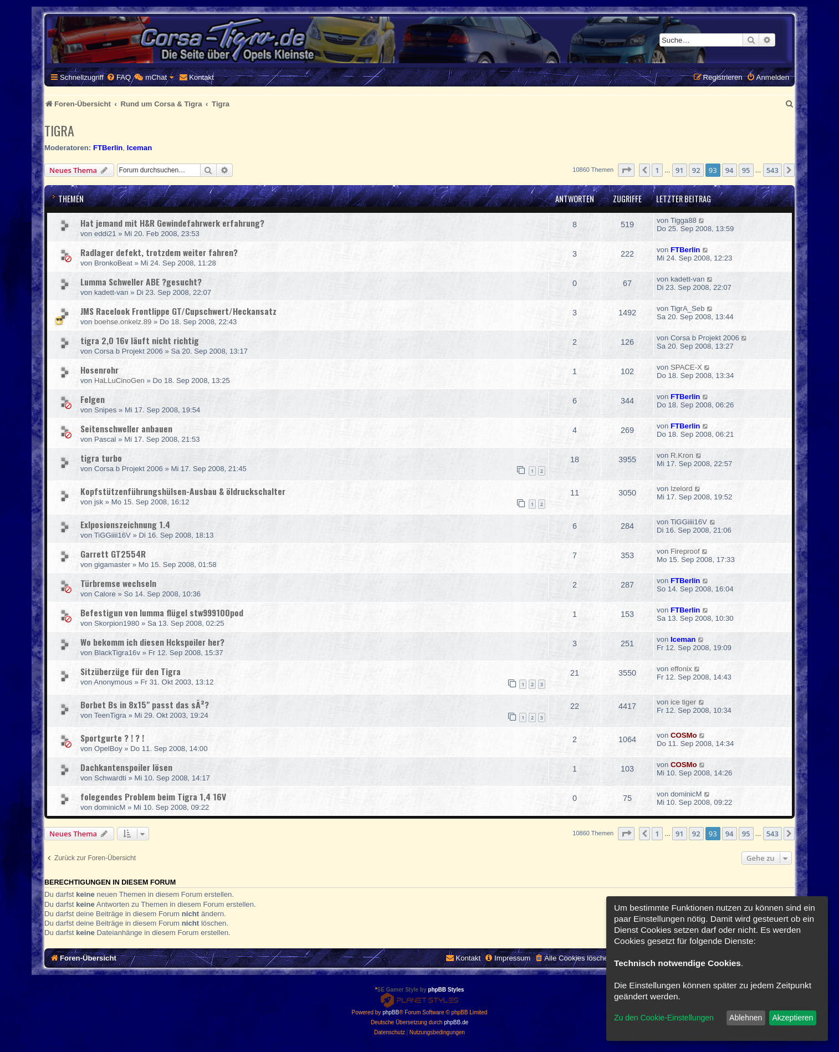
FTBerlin (107, 148)
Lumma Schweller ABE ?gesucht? (141, 281)
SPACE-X (686, 367)
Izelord (682, 488)
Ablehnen (745, 1017)
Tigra (59, 130)
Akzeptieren (792, 1017)
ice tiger (683, 702)
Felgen (92, 399)
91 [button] (680, 170)
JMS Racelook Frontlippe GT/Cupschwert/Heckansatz (178, 311)
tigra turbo (101, 457)
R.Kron (682, 455)
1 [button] (657, 170)
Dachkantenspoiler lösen (126, 767)
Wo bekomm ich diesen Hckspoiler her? (152, 641)
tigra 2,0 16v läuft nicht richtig (139, 340)
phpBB (390, 1012)
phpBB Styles (446, 990)
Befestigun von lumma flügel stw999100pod (161, 612)
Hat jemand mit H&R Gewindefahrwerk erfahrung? (172, 222)
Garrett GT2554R (113, 553)
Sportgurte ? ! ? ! (112, 737)
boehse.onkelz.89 (122, 322)
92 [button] (696, 170)
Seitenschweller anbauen (126, 428)
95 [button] (746, 170)
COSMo (684, 735)
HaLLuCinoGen (119, 380)
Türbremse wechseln (118, 583)
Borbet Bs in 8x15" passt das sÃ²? (144, 704)
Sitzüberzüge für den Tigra (130, 671)
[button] (626, 170)
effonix (681, 669)
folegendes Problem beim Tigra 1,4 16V (153, 796)
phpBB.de (456, 1022)
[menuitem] (118, 77)
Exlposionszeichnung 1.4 (125, 524)
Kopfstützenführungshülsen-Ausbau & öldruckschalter (182, 491)
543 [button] (772, 170)
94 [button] (729, 170)
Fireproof (685, 551)
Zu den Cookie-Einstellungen (664, 1017)
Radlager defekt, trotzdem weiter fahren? (159, 252)
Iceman (139, 148)
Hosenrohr (99, 369)
